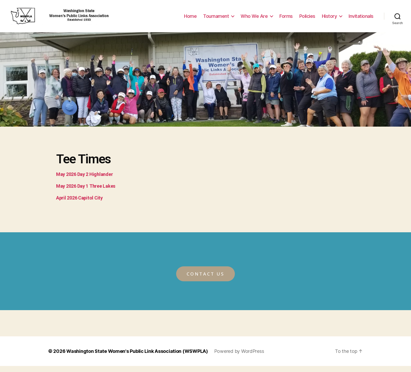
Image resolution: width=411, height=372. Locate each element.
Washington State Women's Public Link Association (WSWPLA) (137, 357)
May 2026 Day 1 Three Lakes (85, 192)
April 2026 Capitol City (79, 204)
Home (190, 19)
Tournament (216, 19)
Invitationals (361, 19)
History (329, 19)
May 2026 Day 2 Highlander (84, 180)
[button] (205, 279)
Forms (286, 19)
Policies (307, 19)
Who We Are (254, 19)
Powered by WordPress (239, 357)
